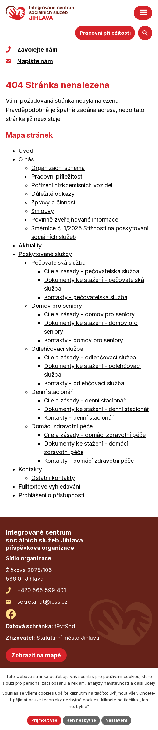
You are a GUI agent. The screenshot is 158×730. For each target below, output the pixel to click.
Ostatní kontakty (53, 478)
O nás (26, 159)
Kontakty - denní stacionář (79, 417)
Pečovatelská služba (58, 262)
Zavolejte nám (37, 49)
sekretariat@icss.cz (42, 602)
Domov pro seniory (56, 305)
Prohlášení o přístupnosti (51, 495)
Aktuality (30, 245)
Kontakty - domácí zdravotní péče (89, 460)
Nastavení (116, 720)
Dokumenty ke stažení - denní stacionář (96, 409)
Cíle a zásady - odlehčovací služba (90, 357)
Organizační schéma (58, 168)
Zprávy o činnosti (54, 202)
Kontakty (30, 469)
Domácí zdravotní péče (62, 426)
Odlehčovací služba (57, 348)
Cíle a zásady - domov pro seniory (89, 314)
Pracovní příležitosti (105, 33)
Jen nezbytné (81, 720)
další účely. (145, 683)
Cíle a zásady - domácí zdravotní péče (95, 434)
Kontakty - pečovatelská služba (85, 297)
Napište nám (35, 61)
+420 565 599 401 (41, 590)
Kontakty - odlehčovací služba (84, 383)
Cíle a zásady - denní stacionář (85, 400)
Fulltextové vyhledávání (49, 486)
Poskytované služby (45, 254)
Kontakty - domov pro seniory (83, 340)
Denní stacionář (52, 391)
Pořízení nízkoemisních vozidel (71, 185)
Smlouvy (42, 211)
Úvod (25, 150)
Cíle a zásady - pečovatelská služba (91, 271)
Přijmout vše (44, 720)
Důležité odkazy (53, 193)
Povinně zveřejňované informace (74, 219)
